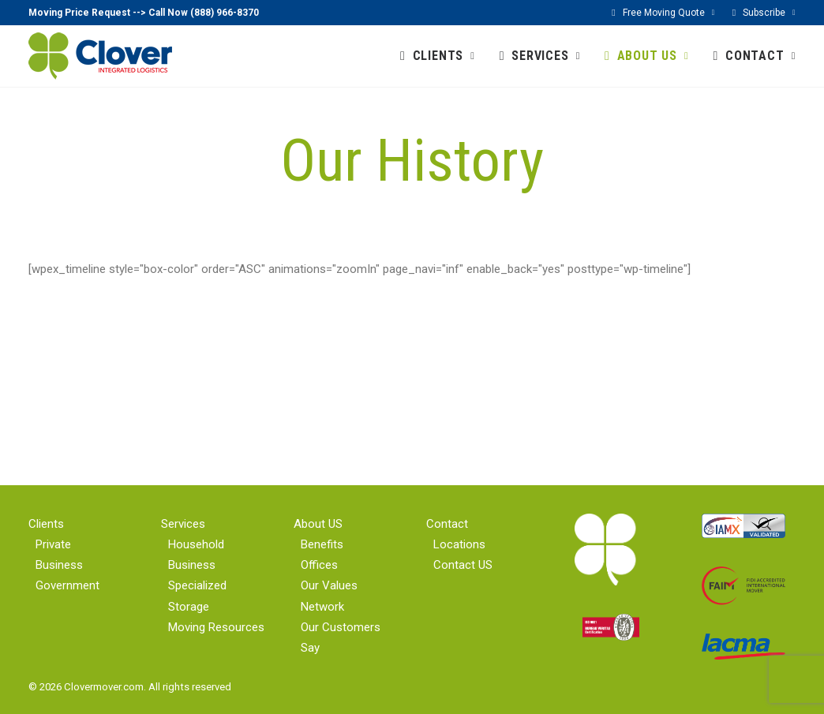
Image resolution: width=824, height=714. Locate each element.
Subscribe (769, 12)
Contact (447, 524)
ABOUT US (653, 55)
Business (59, 565)
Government (67, 585)
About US (318, 524)
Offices (319, 565)
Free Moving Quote (669, 12)
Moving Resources (216, 627)
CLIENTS (444, 55)
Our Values (329, 585)
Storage (188, 607)
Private (53, 544)
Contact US (463, 565)
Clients (46, 524)
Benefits (322, 544)
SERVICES (545, 55)
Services (183, 524)
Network (322, 607)
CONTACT (760, 55)
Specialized (197, 585)
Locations (459, 544)
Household (196, 544)
